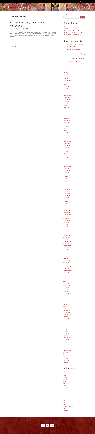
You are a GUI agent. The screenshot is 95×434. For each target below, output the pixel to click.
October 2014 (66, 118)
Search (65, 15)
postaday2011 (66, 398)
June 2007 (65, 302)
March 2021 (66, 74)
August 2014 (66, 122)
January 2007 (66, 312)
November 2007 (67, 291)
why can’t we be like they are (77, 58)
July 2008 (65, 274)
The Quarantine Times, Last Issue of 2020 (73, 32)
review (64, 404)
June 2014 (65, 126)
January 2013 (66, 162)
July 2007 (65, 300)
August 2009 (66, 247)
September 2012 (67, 170)
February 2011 (66, 210)
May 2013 (65, 153)
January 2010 (66, 237)
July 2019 (65, 82)
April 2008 (65, 281)
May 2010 (65, 228)
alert (64, 371)
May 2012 (65, 178)
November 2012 (67, 166)
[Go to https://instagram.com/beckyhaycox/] (43, 425)
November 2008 (67, 266)
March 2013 (66, 157)
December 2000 (67, 346)
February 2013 (66, 160)
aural (64, 375)
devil (64, 381)
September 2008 (67, 270)
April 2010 (65, 231)
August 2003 (66, 335)
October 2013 (66, 143)
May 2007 (65, 304)
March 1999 (66, 360)
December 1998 (67, 362)
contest (65, 377)
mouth (64, 394)
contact (84, 7)
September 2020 (67, 80)
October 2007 (66, 293)
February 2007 (66, 310)
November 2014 (67, 116)
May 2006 (65, 329)
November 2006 (67, 316)
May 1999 (65, 356)
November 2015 (67, 95)
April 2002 (65, 341)
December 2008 (67, 264)
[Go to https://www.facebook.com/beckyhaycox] (47, 425)
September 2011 (67, 195)
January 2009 (66, 262)
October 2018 (66, 86)
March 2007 (66, 308)
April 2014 (65, 130)
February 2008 (66, 285)
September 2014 (67, 120)
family (64, 385)
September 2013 (67, 145)
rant (64, 400)
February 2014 (66, 134)
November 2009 (67, 241)
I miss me (65, 28)
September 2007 (67, 295)
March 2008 (66, 283)
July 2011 (65, 199)
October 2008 (66, 268)
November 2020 (67, 78)
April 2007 (65, 306)
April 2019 (65, 84)
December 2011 (67, 189)
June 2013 (65, 151)
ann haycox (69, 54)
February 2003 (66, 337)
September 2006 (67, 320)
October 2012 (66, 168)
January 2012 (66, 187)
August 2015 (66, 101)
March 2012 (66, 183)
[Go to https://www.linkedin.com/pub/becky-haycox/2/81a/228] (52, 425)
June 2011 (65, 201)
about (74, 7)
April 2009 (65, 256)
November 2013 (67, 141)
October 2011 (66, 193)
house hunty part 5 (74, 61)
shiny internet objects (68, 406)
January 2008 (66, 287)
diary (64, 383)
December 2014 (67, 114)
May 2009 (65, 254)
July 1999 (65, 352)
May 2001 (65, 343)
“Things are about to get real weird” (71, 30)
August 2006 (66, 323)
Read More (12, 39)
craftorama (65, 379)
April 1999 (65, 358)
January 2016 (66, 91)
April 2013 (65, 155)
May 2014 (65, 128)
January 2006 (66, 333)
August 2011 (66, 197)
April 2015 (65, 105)
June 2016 (65, 88)
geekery (65, 387)
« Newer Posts (13, 46)
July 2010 (65, 224)
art (79, 7)
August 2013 (66, 147)
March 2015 (66, 107)
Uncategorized (66, 410)
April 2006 (65, 331)
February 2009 (66, 260)
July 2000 (65, 348)
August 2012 (66, 172)
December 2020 (67, 76)
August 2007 (66, 297)
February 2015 (66, 109)
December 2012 (67, 164)
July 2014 (65, 124)
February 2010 (66, 235)
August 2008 (66, 272)
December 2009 (67, 239)
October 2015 (66, 97)
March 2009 (66, 258)
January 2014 (66, 137)
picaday (65, 396)
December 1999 (67, 350)
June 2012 (65, 176)
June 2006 (65, 327)
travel (64, 408)
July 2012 (65, 174)
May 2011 (65, 203)
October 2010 (66, 218)
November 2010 (67, 216)
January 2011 (66, 212)
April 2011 (65, 206)
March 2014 (66, 132)
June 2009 (65, 252)
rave (64, 402)
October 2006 (66, 318)
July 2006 (65, 325)
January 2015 (66, 111)
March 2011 (66, 208)
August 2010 (66, 222)
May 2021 (65, 72)
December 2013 (67, 139)
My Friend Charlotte (68, 26)
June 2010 (65, 226)
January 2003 (66, 339)
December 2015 (67, 93)
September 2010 (67, 220)
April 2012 (65, 180)
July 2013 (65, 149)
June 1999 (65, 354)
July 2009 (65, 249)
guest (64, 389)
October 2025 (66, 70)
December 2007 (67, 289)
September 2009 (67, 245)
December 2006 (67, 314)
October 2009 (66, 243)
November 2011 (67, 191)
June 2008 (65, 277)
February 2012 (66, 185)
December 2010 (67, 214)
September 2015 (67, 99)
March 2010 (66, 233)
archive (65, 373)
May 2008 (65, 279)
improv (65, 391)
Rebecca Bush (69, 49)
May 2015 (65, 103)
